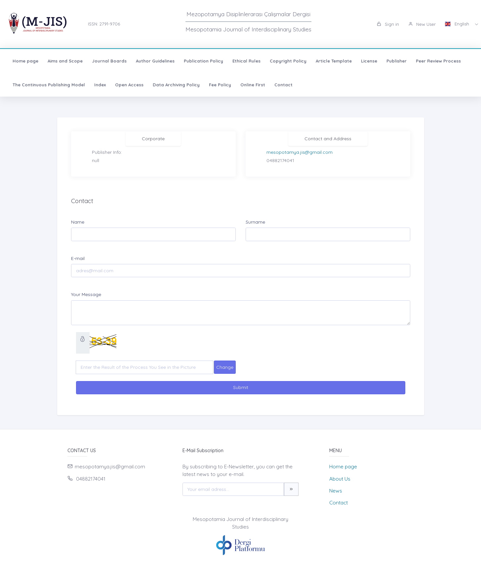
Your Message (86, 294)
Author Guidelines (155, 61)
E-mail (78, 258)
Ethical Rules (246, 61)
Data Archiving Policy (176, 84)
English (457, 23)
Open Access (129, 84)
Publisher (396, 61)
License (369, 61)
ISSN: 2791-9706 (104, 23)
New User (422, 24)
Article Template (334, 61)
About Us (339, 479)
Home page (25, 61)
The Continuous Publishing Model (49, 84)
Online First (252, 84)
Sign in (388, 24)
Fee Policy (220, 84)
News (335, 491)
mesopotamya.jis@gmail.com (299, 152)
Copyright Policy (288, 61)
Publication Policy (203, 61)
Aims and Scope (65, 61)
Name (77, 222)
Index (100, 84)
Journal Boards (109, 61)
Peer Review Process (438, 61)
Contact (283, 84)
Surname (255, 222)
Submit (240, 387)
